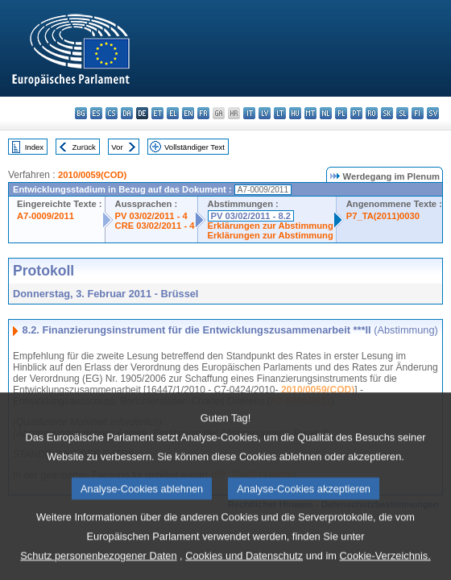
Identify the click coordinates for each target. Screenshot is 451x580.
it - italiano (249, 113)
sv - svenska (433, 113)
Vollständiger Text (194, 147)
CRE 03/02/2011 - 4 (155, 225)
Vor (116, 147)
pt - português (356, 113)
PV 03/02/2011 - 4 (151, 216)
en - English (188, 113)
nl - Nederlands (326, 113)
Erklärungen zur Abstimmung (270, 225)
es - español (96, 113)
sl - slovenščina (402, 113)
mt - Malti (310, 113)
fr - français (203, 113)
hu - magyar (295, 113)
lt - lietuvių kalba (280, 113)
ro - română (372, 113)
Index (34, 147)
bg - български (81, 113)
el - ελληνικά (173, 113)
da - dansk (127, 113)
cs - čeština (112, 113)
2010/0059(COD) (92, 175)
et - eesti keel (157, 113)
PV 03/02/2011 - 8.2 (251, 216)
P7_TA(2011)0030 (383, 216)
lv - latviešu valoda (265, 113)
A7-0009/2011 (45, 216)
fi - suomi (418, 113)
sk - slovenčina (387, 113)
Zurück (84, 147)
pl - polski (341, 113)
